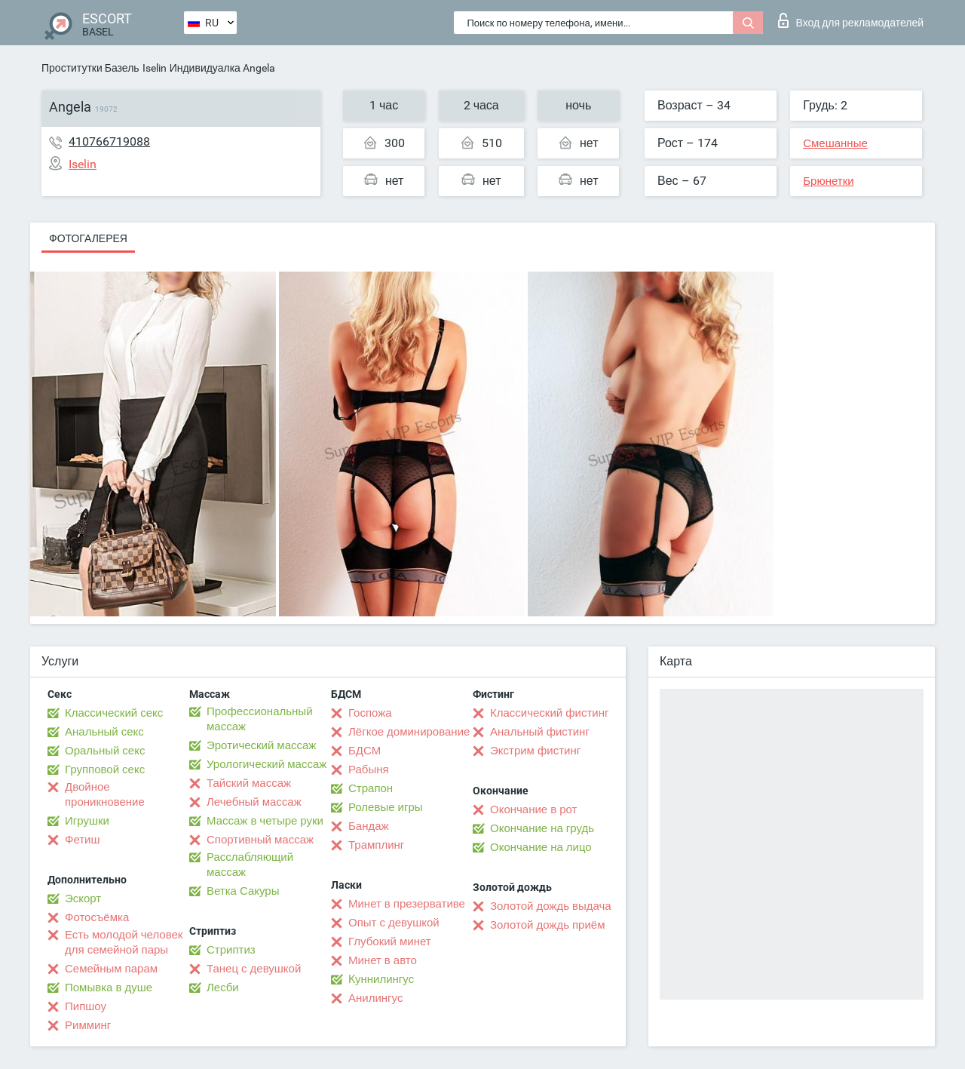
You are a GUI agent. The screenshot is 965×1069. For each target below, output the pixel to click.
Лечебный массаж (254, 802)
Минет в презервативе (406, 904)
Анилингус (375, 998)
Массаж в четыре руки (265, 821)
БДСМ (364, 750)
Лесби (223, 987)
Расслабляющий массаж (250, 864)
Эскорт (83, 898)
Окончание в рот (533, 809)
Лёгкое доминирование (409, 732)
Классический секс (114, 713)
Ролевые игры (385, 807)
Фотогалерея (88, 238)
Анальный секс (104, 732)
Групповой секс (105, 769)
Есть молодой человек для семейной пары (123, 942)
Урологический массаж (266, 764)
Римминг (88, 1025)
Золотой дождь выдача (550, 906)
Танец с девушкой (254, 968)
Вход (851, 20)
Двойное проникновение (105, 794)
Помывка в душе (108, 987)
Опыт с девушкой (394, 922)
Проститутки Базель (90, 68)
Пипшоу (85, 1006)
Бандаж (368, 826)
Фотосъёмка (97, 917)
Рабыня (368, 769)
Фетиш (82, 839)
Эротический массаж (261, 745)
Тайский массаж (249, 783)
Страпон (370, 788)
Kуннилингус (381, 979)
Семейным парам (111, 968)
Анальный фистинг (540, 732)
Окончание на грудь (542, 828)
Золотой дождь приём (547, 925)
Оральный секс (105, 750)
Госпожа (370, 713)
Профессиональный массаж (260, 719)
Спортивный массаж (260, 839)
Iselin (154, 68)
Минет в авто (382, 960)
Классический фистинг (549, 713)
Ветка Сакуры (243, 891)
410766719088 (109, 141)
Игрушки (87, 821)
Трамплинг (376, 845)
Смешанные (835, 143)
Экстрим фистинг (535, 750)
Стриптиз (231, 950)
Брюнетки (828, 181)
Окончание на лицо (541, 847)
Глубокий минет (389, 941)
